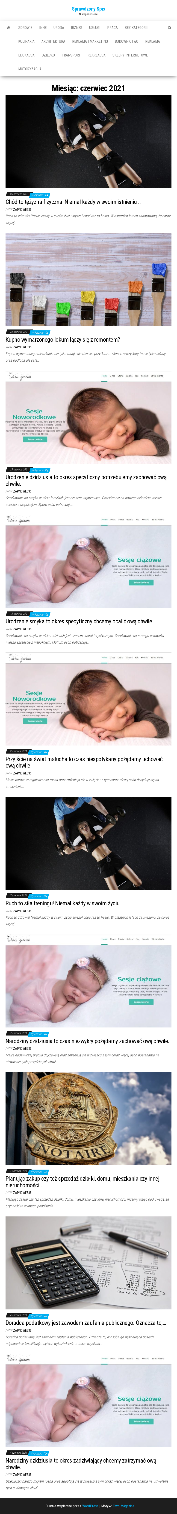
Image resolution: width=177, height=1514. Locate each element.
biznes (76, 27)
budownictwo (126, 41)
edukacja (26, 55)
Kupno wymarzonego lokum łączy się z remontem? (63, 339)
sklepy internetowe (130, 55)
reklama (152, 41)
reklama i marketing (90, 41)
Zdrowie (25, 27)
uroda (58, 27)
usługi (94, 27)
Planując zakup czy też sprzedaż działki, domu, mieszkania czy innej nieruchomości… (82, 1182)
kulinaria (26, 41)
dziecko (48, 55)
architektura (53, 41)
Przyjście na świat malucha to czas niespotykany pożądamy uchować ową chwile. (84, 762)
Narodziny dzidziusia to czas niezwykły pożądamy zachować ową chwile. (87, 1041)
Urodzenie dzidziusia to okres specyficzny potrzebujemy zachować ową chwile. (86, 480)
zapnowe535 (22, 209)
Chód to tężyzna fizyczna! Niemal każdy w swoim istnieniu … (74, 201)
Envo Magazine (123, 1506)
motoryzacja (29, 69)
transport (71, 55)
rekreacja (97, 55)
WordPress (90, 1506)
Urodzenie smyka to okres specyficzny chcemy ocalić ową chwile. (79, 621)
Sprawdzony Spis (88, 9)
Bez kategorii (136, 27)
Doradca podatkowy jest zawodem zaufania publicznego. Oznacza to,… (86, 1322)
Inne (43, 27)
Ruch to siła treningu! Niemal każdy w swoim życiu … (65, 903)
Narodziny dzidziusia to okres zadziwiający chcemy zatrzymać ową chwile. (81, 1464)
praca (112, 27)
